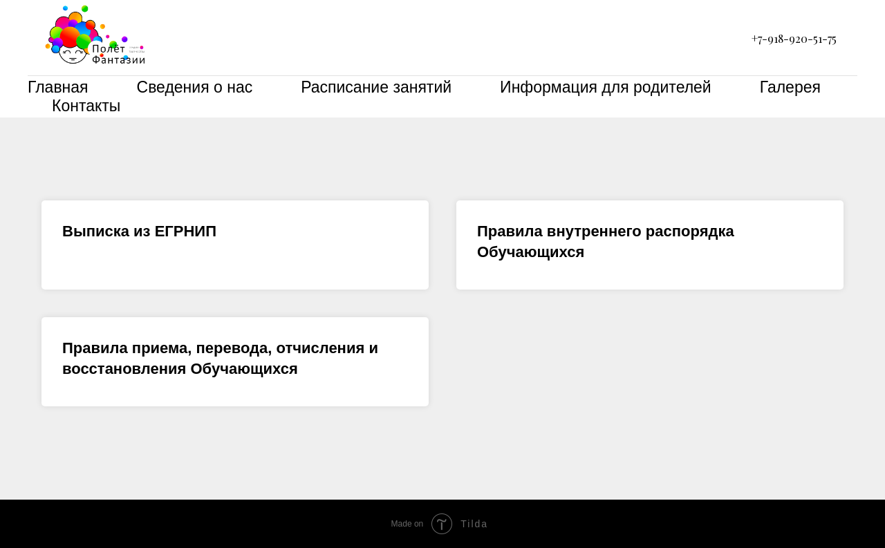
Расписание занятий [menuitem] (376, 87)
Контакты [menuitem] (86, 106)
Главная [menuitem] (58, 87)
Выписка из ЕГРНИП (139, 231)
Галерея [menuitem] (790, 87)
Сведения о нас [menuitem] (195, 87)
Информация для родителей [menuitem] (605, 87)
